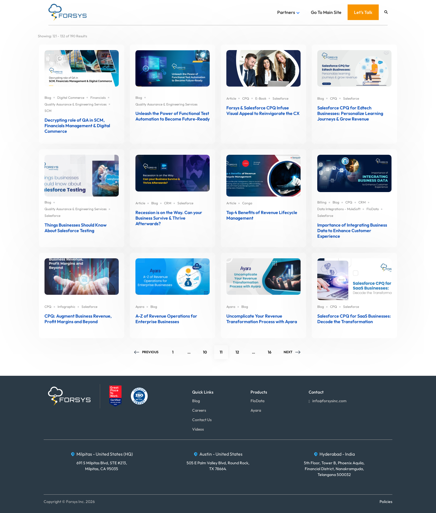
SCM (47, 111)
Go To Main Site (326, 12)
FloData (372, 209)
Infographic (66, 307)
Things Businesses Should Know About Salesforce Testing (75, 227)
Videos (198, 429)
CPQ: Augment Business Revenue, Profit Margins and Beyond (78, 318)
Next (292, 352)
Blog (47, 97)
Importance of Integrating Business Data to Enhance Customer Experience (352, 230)
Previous (145, 352)
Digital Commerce (70, 97)
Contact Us (202, 420)
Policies (386, 501)
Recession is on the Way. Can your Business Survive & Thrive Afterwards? (168, 218)
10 (207, 350)
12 (240, 350)
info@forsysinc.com (327, 401)
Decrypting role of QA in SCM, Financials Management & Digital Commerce (77, 125)
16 (272, 350)
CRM (167, 203)
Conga (247, 203)
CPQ (245, 98)
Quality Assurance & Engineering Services (75, 104)
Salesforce (280, 98)
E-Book (260, 98)
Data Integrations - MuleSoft (338, 209)
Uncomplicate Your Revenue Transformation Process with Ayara (261, 318)
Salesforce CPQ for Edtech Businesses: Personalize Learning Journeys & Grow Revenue (350, 113)
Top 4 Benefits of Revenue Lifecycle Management (261, 215)
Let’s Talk (363, 12)
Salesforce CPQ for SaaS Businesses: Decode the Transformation (354, 318)
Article (231, 98)
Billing (321, 202)
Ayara (139, 307)
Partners (286, 12)
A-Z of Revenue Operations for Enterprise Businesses (166, 318)
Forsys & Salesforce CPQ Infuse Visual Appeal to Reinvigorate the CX (262, 110)
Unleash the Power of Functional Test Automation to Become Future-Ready (172, 116)
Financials (98, 97)
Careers (199, 410)
